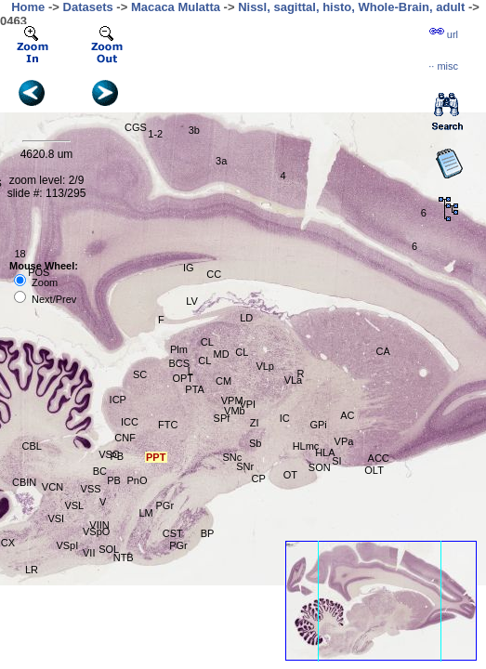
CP (258, 478)
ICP (118, 399)
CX (8, 542)
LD (246, 317)
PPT (155, 457)
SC (140, 374)
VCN (52, 486)
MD (222, 354)
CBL (32, 446)
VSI (55, 518)
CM (223, 381)
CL (207, 342)
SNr (245, 466)
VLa (293, 380)
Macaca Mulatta (175, 7)
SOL (109, 549)
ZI (254, 422)
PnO (136, 480)
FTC (167, 424)
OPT (182, 378)
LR (31, 569)
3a (221, 160)
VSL (74, 505)
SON (320, 467)
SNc (232, 457)
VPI (247, 404)
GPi (317, 424)
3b (194, 130)
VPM (232, 400)
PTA (194, 389)
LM (146, 512)
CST (173, 533)
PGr (178, 545)
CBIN (24, 482)
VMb (234, 410)
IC (285, 418)
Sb (255, 443)
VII (89, 552)
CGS (136, 127)
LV (192, 301)
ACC (378, 458)
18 (19, 253)
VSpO (96, 531)
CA (383, 351)
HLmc (306, 446)
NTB (123, 557)
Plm (179, 349)
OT (290, 474)
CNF (125, 437)
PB (114, 480)
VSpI (67, 545)
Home (28, 7)
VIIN (99, 525)
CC (213, 274)
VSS (91, 488)
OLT (374, 470)
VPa (344, 441)
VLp (265, 366)
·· (443, 66)
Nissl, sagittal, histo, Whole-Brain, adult (351, 7)
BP (208, 533)
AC (347, 415)
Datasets (88, 7)
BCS (179, 363)
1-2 (155, 133)
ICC (129, 421)
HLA (325, 452)
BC (100, 471)
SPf (222, 418)
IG (188, 267)
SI (336, 460)
